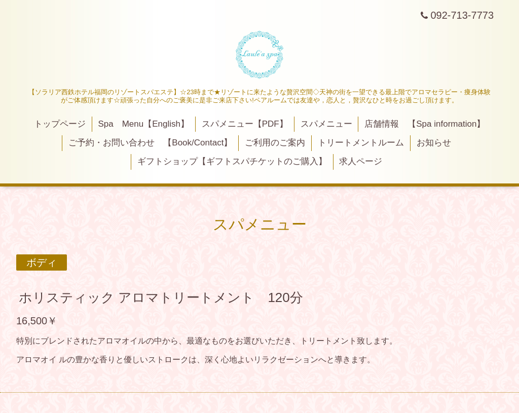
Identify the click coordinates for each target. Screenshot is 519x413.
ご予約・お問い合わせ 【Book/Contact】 (150, 142)
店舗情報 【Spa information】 (424, 124)
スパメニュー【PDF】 (245, 124)
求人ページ (360, 161)
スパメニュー (326, 124)
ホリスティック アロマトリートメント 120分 (161, 297)
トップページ (60, 124)
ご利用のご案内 (275, 142)
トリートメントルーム (361, 142)
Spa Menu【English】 (143, 124)
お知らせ (434, 142)
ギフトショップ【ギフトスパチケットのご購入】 (232, 161)
